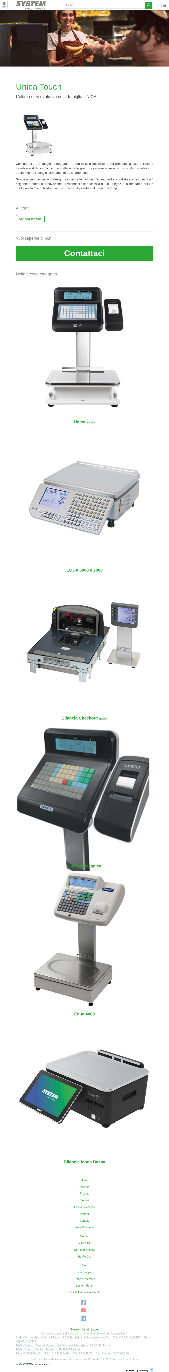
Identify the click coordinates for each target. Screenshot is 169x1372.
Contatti (84, 1220)
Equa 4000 (84, 1014)
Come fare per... (85, 1272)
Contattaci (84, 253)
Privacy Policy (37, 1359)
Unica (84, 422)
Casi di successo (84, 1207)
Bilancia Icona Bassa (84, 1162)
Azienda (84, 1186)
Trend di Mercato (84, 1279)
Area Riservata (84, 1227)
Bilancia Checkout (84, 718)
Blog (84, 1265)
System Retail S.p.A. (84, 1329)
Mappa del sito (65, 1359)
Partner (84, 1213)
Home (84, 1180)
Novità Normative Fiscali (84, 1292)
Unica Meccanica (84, 866)
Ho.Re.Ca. (84, 1256)
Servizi (84, 1200)
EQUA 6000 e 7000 (84, 570)
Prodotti (84, 1193)
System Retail (84, 1285)
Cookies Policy (51, 1359)
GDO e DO (84, 1243)
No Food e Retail (84, 1249)
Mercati (84, 1236)
